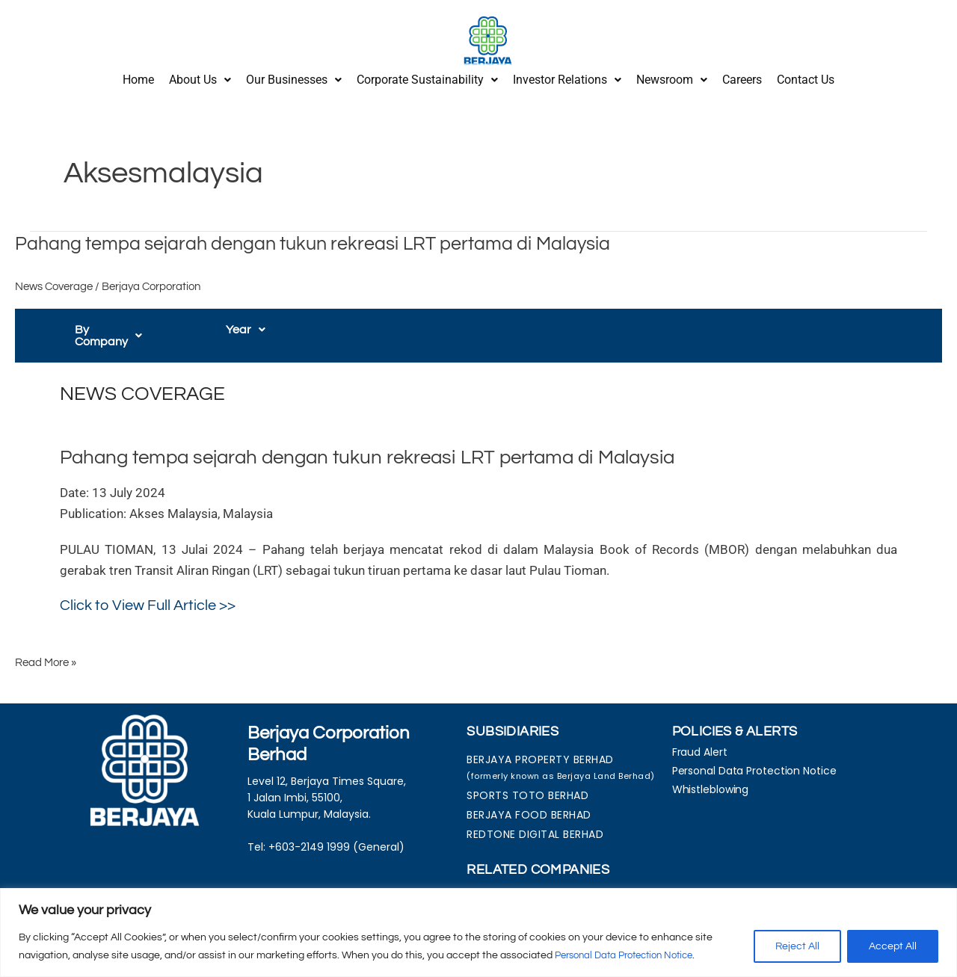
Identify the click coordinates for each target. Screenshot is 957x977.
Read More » (45, 644)
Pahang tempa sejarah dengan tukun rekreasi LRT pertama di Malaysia (322, 237)
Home (138, 77)
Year (245, 324)
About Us (200, 77)
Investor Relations (567, 77)
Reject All (797, 946)
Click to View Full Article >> (148, 587)
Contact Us (805, 77)
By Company (117, 324)
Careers (742, 77)
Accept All (893, 946)
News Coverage (54, 281)
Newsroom (671, 77)
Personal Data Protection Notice (631, 955)
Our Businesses (294, 77)
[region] (478, 932)
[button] (200, 77)
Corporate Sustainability (427, 77)
